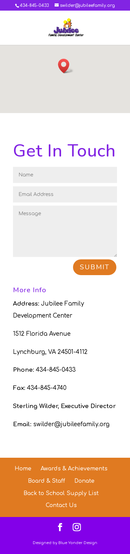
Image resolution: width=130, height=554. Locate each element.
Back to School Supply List (61, 493)
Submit (95, 267)
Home (23, 469)
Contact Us (61, 505)
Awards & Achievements (74, 469)
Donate (84, 481)
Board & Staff (46, 481)
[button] (66, 66)
